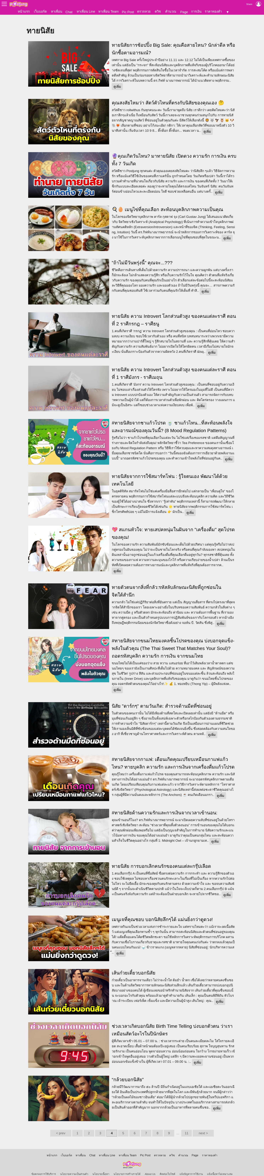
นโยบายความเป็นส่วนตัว (74, 1168)
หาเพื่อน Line (86, 11)
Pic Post (128, 12)
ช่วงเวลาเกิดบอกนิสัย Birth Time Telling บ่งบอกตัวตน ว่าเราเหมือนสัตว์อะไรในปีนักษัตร (172, 1024)
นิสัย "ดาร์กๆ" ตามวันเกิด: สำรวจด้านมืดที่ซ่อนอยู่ (162, 700)
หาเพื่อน (56, 11)
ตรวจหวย (144, 11)
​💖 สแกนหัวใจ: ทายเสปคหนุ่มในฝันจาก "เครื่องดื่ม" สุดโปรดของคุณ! (173, 527)
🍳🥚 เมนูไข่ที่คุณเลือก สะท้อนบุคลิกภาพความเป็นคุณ (167, 203)
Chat (68, 12)
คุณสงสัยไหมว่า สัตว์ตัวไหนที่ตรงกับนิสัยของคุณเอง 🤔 (168, 96)
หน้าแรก (24, 11)
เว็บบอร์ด (40, 11)
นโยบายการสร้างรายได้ (127, 1168)
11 (186, 1127)
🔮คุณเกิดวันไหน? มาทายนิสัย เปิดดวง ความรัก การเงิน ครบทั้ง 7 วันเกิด (174, 154)
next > (203, 1127)
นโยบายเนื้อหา (100, 1168)
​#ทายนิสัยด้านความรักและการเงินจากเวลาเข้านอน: (164, 806)
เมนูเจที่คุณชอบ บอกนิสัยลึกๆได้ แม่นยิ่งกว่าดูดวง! (162, 913)
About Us (150, 1168)
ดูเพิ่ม (117, 80)
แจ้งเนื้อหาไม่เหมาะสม (220, 1168)
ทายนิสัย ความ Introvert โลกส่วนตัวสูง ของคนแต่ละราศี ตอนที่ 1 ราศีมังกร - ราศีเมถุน (174, 367)
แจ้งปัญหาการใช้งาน (191, 1168)
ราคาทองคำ (213, 11)
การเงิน (196, 11)
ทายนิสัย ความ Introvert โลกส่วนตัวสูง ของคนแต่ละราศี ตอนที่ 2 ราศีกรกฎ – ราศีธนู (174, 313)
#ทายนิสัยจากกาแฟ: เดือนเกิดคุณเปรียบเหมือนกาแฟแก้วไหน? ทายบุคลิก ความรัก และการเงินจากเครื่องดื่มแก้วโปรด (173, 757)
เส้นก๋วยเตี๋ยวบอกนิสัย (133, 967)
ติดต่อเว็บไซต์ (167, 1168)
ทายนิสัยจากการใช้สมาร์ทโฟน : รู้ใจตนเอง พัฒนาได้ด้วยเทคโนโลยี (170, 474)
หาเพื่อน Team (108, 11)
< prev (60, 1127)
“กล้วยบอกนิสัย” (128, 1073)
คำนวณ (170, 11)
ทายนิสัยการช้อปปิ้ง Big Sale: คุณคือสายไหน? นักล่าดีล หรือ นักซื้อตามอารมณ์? (173, 42)
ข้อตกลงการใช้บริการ (43, 1168)
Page (184, 12)
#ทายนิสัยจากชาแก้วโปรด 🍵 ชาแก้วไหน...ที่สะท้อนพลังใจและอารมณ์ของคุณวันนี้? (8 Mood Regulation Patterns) (172, 420)
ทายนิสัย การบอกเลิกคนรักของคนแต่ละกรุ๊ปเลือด (161, 860)
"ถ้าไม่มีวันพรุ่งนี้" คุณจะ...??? (142, 257)
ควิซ (158, 11)
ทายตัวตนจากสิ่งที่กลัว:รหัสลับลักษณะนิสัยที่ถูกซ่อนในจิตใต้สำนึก (166, 585)
